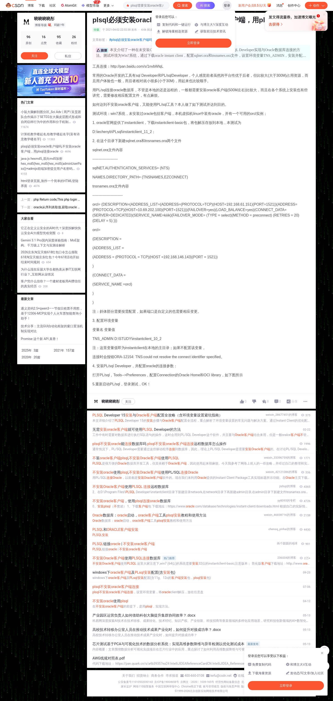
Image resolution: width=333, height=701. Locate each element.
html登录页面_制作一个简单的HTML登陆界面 (49, 183)
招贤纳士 (143, 675)
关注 (128, 401)
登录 (227, 5)
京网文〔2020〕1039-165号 (197, 682)
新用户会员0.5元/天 (255, 5)
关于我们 (128, 675)
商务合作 (157, 675)
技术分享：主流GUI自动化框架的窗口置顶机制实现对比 (52, 328)
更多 (108, 5)
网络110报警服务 (143, 686)
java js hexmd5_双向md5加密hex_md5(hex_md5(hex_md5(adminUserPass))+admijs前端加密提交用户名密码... (51, 166)
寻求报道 (172, 675)
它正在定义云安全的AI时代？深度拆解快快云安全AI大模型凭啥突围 (51, 230)
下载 (42, 5)
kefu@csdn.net (221, 675)
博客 (31, 5)
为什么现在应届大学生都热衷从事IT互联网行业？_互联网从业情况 (51, 272)
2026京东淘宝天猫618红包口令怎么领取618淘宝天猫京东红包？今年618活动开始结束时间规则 (50, 257)
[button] (19, 80)
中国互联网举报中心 (167, 686)
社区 (52, 5)
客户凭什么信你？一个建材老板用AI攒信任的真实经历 (51, 283)
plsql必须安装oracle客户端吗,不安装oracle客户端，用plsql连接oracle (50, 149)
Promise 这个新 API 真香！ (40, 339)
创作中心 (294, 5)
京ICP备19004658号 (166, 682)
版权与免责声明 (230, 686)
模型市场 (91, 4)
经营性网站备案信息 (227, 682)
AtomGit (68, 5)
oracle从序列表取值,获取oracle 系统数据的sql (57, 207)
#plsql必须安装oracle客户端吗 (130, 40)
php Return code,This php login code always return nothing (57, 200)
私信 (68, 56)
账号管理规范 (211, 686)
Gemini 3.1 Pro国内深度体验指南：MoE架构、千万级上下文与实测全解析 (50, 243)
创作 (316, 5)
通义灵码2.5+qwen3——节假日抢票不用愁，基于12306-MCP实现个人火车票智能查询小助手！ (52, 313)
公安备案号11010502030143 (135, 682)
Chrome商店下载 (191, 686)
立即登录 (193, 43)
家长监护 (126, 686)
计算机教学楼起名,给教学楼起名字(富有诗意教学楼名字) (50, 136)
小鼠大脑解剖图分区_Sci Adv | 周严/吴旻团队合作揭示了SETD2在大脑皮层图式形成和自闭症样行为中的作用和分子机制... (51, 119)
